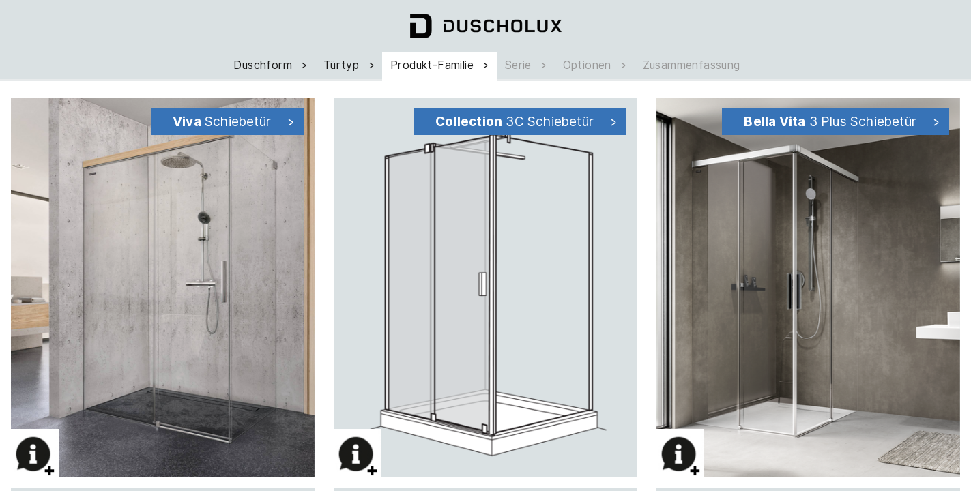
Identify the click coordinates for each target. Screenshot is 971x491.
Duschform (271, 65)
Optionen (596, 65)
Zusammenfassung (691, 65)
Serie (527, 65)
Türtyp (350, 65)
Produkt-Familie (440, 65)
